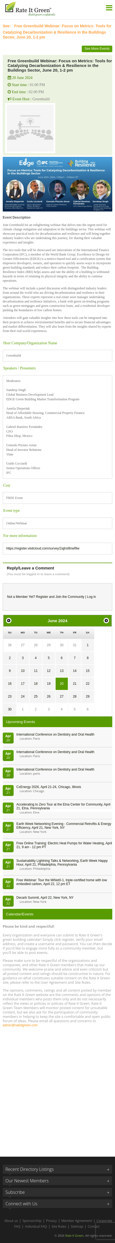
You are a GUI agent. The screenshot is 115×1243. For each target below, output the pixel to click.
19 (48, 684)
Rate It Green (74, 1235)
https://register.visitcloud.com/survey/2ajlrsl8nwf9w (42, 548)
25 (35, 696)
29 (48, 645)
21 (74, 684)
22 (87, 684)
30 (61, 645)
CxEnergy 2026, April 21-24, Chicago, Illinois (48, 787)
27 (23, 645)
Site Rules (59, 1226)
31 (74, 645)
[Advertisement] (57, 1089)
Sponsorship (31, 1220)
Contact (93, 1226)
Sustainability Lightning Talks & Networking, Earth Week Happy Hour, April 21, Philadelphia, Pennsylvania (62, 862)
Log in (91, 597)
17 (23, 684)
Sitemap (77, 1226)
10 (23, 671)
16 (9, 684)
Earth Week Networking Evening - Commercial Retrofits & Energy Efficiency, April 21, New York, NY (63, 826)
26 (9, 645)
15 (87, 671)
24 (23, 696)
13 (61, 671)
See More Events (97, 49)
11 (35, 671)
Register (42, 597)
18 (35, 684)
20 (61, 684)
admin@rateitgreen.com (20, 1025)
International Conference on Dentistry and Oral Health (55, 734)
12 (48, 671)
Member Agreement (76, 1220)
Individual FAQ (36, 1226)
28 (35, 645)
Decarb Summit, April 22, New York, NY (45, 898)
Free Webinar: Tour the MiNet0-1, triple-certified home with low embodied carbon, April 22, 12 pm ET (61, 882)
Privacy (51, 1220)
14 (74, 671)
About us (11, 1220)
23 (9, 696)
